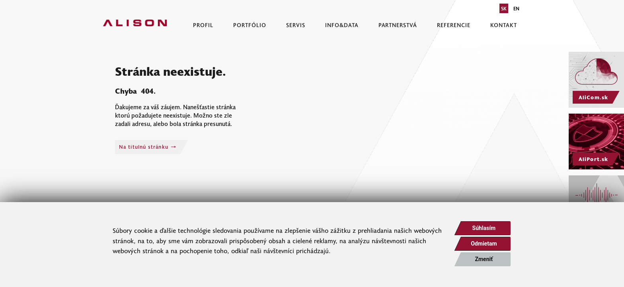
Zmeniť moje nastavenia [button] (483, 261)
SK (504, 8)
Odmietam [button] (484, 243)
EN (516, 8)
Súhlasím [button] (484, 228)
